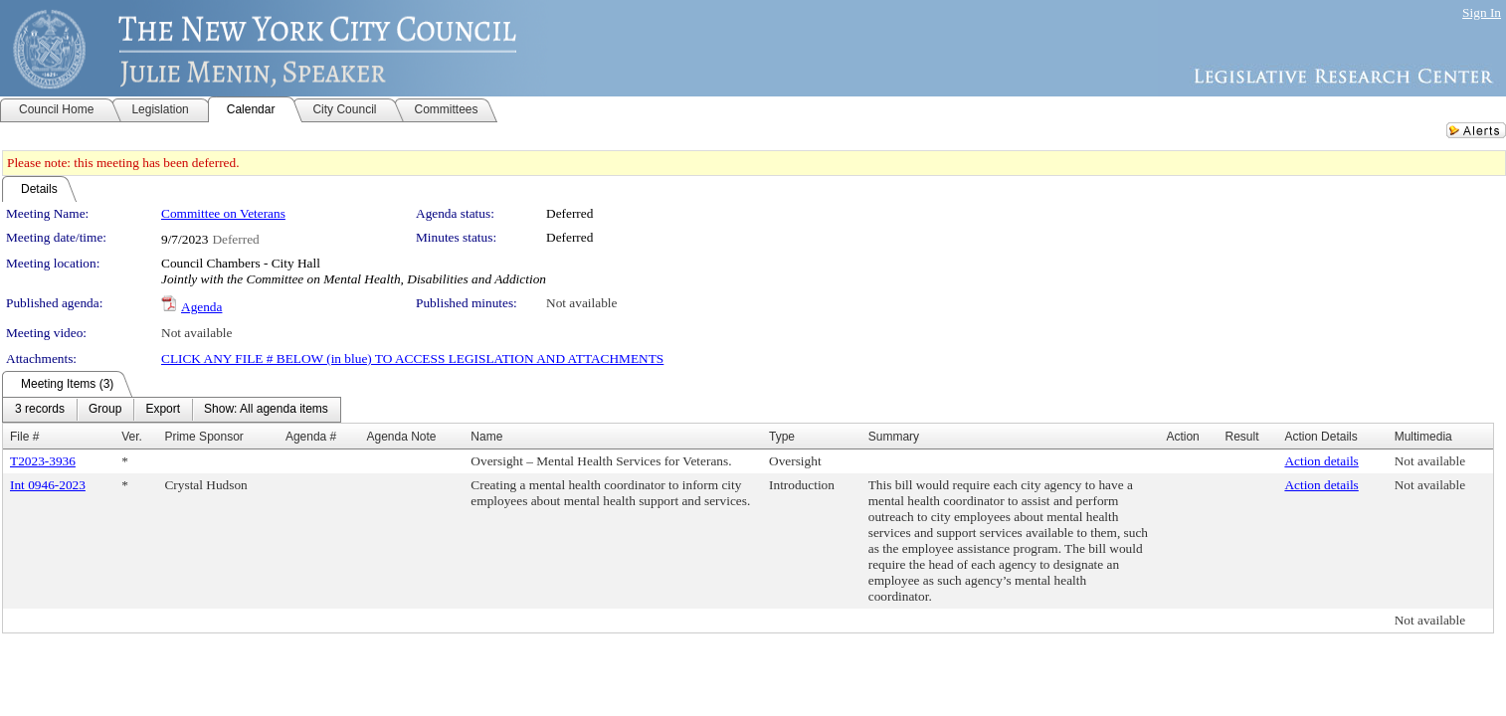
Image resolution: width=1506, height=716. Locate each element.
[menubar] (171, 410)
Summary (893, 437)
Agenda (201, 306)
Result (1241, 437)
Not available (581, 302)
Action (1182, 437)
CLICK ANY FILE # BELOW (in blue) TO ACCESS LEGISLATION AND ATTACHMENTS (412, 358)
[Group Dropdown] (105, 410)
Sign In (1481, 12)
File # (24, 437)
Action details (1321, 460)
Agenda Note (401, 437)
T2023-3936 (43, 460)
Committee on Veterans (223, 213)
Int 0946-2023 (48, 484)
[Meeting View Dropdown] (266, 410)
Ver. (131, 437)
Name (486, 437)
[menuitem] (40, 410)
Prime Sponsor (203, 437)
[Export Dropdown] (162, 410)
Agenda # (310, 437)
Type (782, 437)
